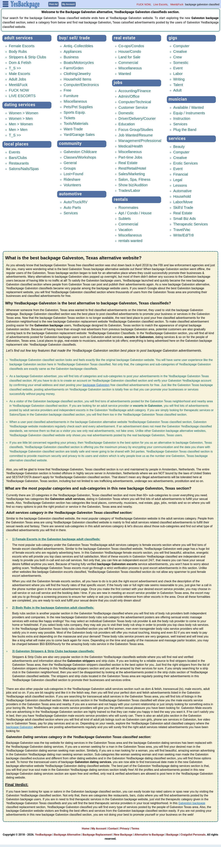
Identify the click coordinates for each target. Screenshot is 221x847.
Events (14, 152)
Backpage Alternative (67, 834)
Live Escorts (160, 4)
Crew (177, 57)
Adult (177, 90)
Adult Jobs (17, 79)
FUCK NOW (143, 4)
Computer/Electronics (81, 85)
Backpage (172, 834)
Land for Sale (129, 57)
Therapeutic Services (190, 224)
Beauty (179, 146)
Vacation (126, 229)
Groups (70, 168)
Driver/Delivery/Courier (137, 118)
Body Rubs (18, 51)
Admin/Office (129, 96)
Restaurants (19, 163)
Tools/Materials (76, 123)
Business (71, 57)
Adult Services (18, 37)
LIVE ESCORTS (22, 96)
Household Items (77, 79)
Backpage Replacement (97, 834)
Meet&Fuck (176, 4)
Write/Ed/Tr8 (183, 235)
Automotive (70, 193)
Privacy (124, 828)
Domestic (126, 113)
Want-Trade (73, 129)
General (70, 163)
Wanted (125, 73)
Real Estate (125, 37)
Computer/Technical (135, 102)
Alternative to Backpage (149, 834)
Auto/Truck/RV (75, 202)
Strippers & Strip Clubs (27, 57)
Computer (181, 46)
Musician (178, 99)
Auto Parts (72, 207)
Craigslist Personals (193, 834)
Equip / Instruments (189, 113)
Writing (179, 79)
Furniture (71, 96)
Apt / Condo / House (135, 213)
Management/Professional (140, 140)
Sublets (125, 218)
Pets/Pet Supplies (78, 107)
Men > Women (21, 124)
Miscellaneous (75, 101)
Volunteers (72, 185)
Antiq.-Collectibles (78, 46)
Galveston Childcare (80, 152)
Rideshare (72, 179)
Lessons (180, 185)
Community (70, 143)
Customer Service (133, 107)
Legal (177, 180)
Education (127, 124)
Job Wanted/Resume (136, 135)
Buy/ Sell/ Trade (74, 37)
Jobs (118, 82)
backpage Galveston (96, 384)
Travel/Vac (181, 229)
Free (67, 90)
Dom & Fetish (20, 62)
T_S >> (15, 68)
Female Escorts (21, 46)
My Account (98, 828)
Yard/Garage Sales (79, 134)
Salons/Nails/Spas (24, 169)
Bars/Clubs (18, 157)
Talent (178, 85)
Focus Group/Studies (136, 129)
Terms (135, 828)
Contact (113, 828)
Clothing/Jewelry (77, 73)
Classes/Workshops (80, 157)
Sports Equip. (75, 112)
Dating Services (19, 104)
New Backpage (123, 834)
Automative (182, 191)
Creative (180, 51)
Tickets (69, 118)
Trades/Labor (129, 190)
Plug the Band (184, 129)
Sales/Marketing (132, 174)
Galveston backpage (191, 803)
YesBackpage (43, 834)
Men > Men (18, 129)
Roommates (128, 207)
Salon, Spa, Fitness (134, 179)
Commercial (128, 62)
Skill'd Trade (183, 207)
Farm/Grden (73, 68)
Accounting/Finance (135, 91)
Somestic (180, 62)
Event (178, 68)
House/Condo (130, 51)
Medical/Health (131, 146)
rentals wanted (130, 241)
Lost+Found (73, 174)
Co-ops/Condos (131, 46)
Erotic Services (185, 163)
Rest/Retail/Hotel (132, 168)
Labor (178, 73)
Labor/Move (183, 202)
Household (182, 196)
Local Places (16, 143)
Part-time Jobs (130, 157)
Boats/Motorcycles (79, 62)
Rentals (121, 199)
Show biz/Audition (133, 185)
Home (85, 828)
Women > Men (21, 118)
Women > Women (23, 113)
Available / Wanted (188, 107)
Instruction (181, 118)
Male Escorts (19, 73)
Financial (180, 174)
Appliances (73, 51)
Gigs (173, 37)
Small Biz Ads (184, 218)
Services (71, 213)
